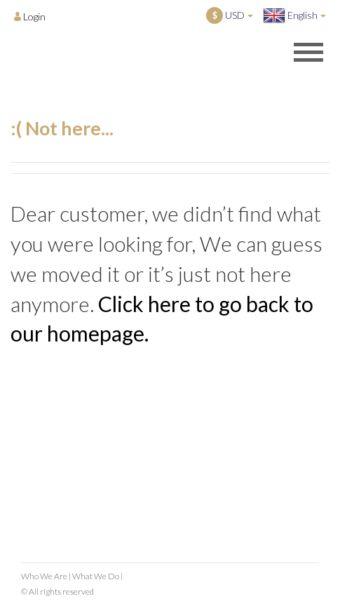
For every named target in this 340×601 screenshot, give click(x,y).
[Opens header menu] (308, 52)
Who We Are (44, 576)
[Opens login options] (30, 16)
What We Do (95, 576)
